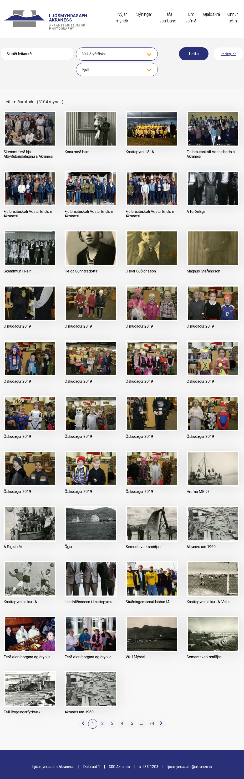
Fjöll (85, 69)
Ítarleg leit (228, 54)
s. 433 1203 (148, 766)
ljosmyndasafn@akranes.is (189, 766)
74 (151, 723)
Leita (194, 53)
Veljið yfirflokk (94, 54)
